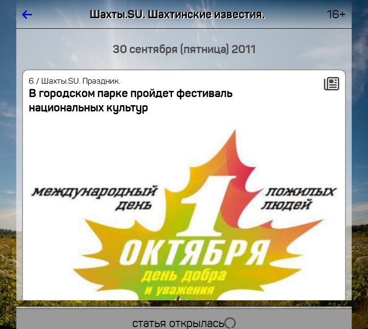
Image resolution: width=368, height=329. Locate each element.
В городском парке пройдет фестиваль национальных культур (130, 100)
